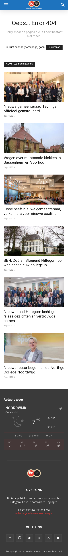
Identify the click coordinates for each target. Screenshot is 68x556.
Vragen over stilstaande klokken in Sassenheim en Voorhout (32, 160)
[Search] (63, 5)
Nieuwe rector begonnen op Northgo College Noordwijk (34, 369)
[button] (6, 5)
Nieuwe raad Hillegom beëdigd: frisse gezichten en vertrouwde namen (30, 316)
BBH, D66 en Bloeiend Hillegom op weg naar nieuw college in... (33, 262)
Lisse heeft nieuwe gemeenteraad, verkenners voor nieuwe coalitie (32, 211)
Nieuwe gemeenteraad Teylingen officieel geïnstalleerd (31, 108)
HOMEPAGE (54, 47)
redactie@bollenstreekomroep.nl (34, 513)
